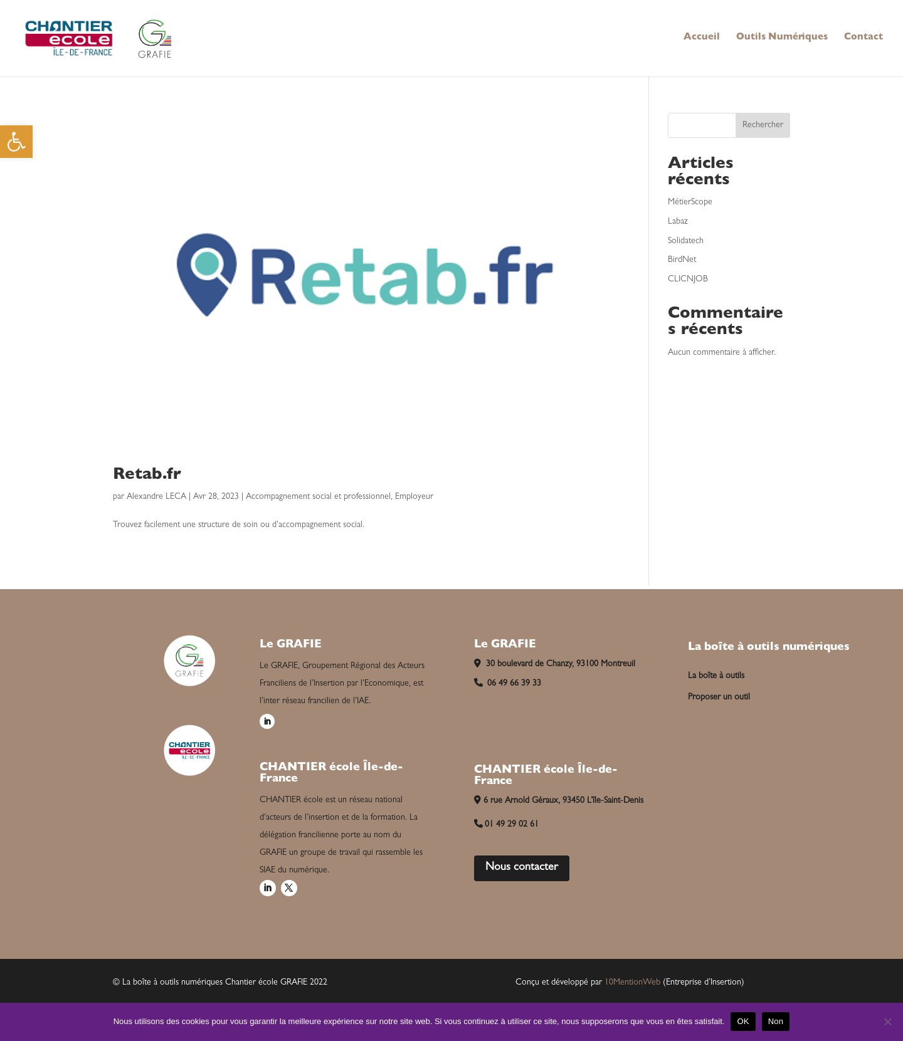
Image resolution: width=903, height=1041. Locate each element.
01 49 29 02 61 (506, 824)
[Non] (887, 1021)
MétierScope (690, 202)
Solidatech (686, 241)
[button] (16, 141)
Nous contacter (521, 868)
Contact (863, 38)
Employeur (414, 497)
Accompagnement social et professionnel (318, 497)
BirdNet (682, 260)
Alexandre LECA (156, 497)
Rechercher (762, 125)
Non (776, 1021)
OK (743, 1021)
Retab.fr (147, 476)
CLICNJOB (688, 279)
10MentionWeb (632, 982)
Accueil (702, 38)
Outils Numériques (782, 38)
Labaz (678, 221)
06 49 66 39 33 (508, 683)
